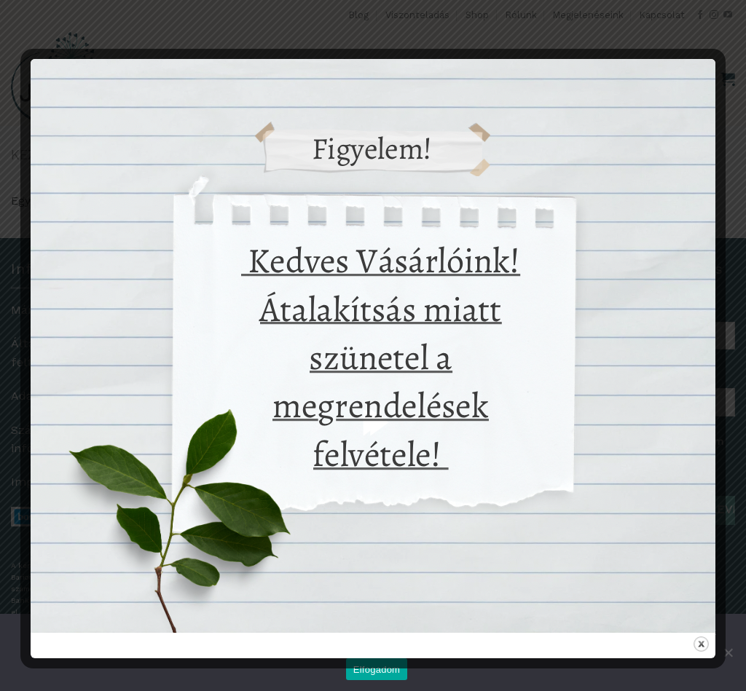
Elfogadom (376, 669)
